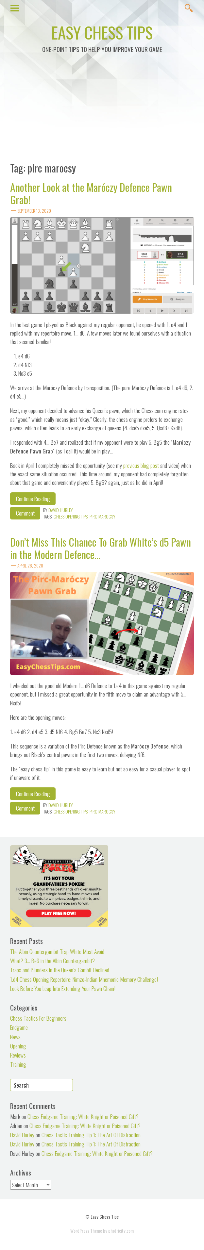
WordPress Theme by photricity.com (102, 1230)
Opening (18, 1046)
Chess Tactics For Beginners (38, 1018)
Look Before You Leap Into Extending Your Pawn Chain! (62, 988)
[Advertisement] (102, 111)
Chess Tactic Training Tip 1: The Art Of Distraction (91, 1134)
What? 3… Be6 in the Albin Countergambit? (52, 960)
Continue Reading (33, 498)
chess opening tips (71, 516)
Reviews (18, 1055)
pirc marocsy (102, 516)
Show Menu (15, 7)
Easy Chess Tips (102, 32)
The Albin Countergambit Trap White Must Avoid (57, 951)
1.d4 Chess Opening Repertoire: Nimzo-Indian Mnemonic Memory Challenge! (84, 979)
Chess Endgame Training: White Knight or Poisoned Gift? (83, 1116)
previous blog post (141, 465)
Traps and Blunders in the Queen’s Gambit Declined (59, 969)
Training (18, 1064)
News (15, 1036)
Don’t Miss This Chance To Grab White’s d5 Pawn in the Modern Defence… (100, 548)
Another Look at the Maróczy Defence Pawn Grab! (91, 193)
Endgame (19, 1027)
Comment (25, 513)
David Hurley (60, 509)
